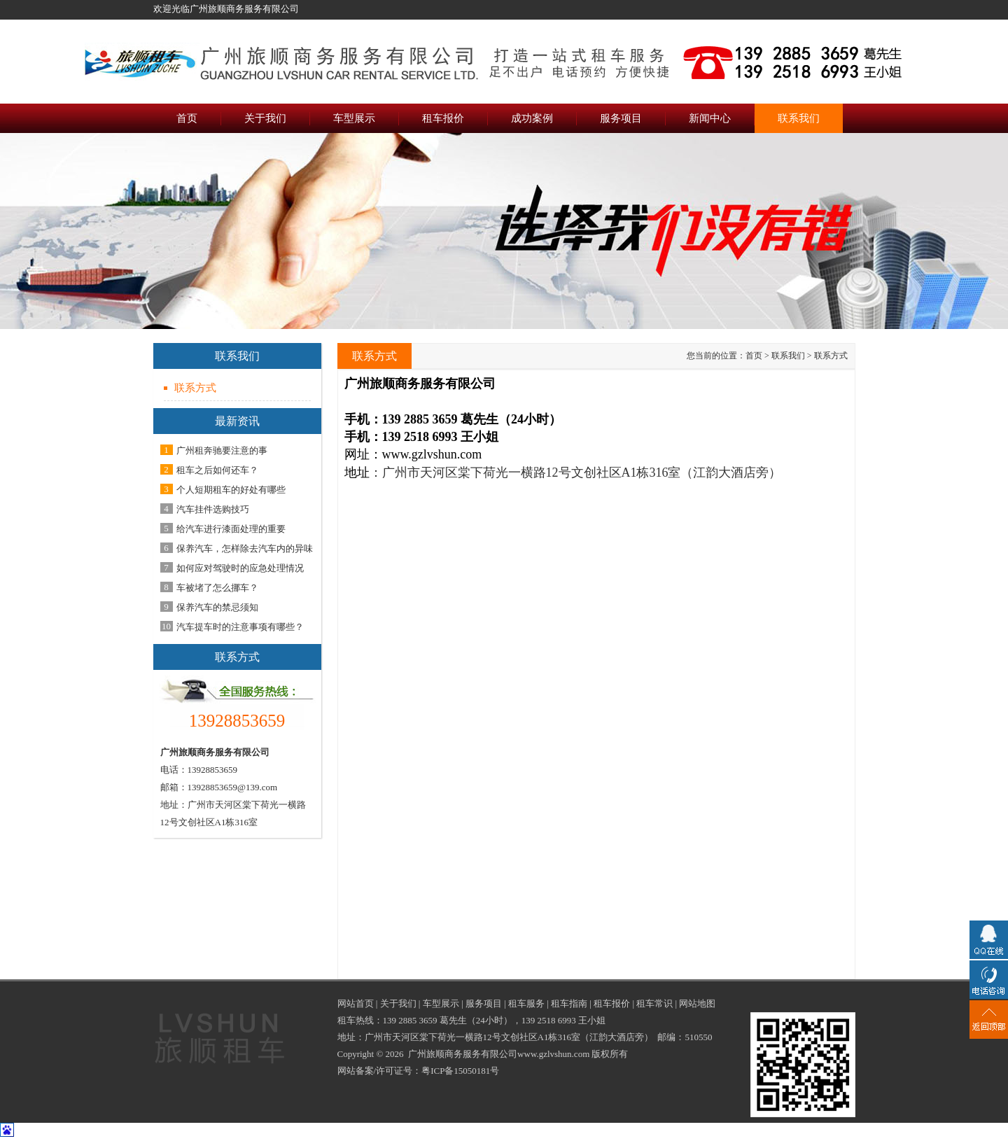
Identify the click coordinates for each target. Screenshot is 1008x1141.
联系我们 (788, 355)
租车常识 (654, 1003)
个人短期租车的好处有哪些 (231, 489)
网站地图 (697, 1003)
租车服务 (526, 1003)
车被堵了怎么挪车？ (217, 587)
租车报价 (612, 1003)
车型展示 (441, 1003)
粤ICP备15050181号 (460, 1070)
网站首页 (355, 1003)
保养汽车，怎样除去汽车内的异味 (244, 548)
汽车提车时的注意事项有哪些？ (240, 627)
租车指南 (569, 1003)
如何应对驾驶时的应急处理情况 (240, 568)
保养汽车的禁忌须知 (217, 607)
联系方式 (195, 387)
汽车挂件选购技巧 (212, 509)
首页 (754, 355)
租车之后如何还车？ (217, 470)
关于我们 (398, 1003)
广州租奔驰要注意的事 (221, 450)
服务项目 (483, 1003)
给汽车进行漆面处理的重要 (231, 529)
